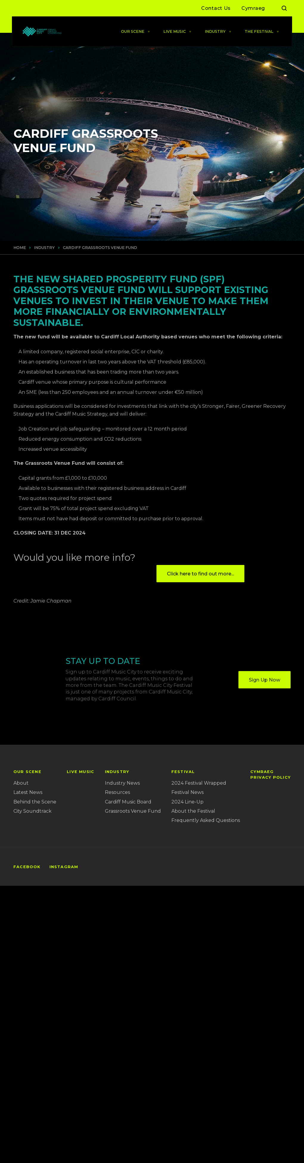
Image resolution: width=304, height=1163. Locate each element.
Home (19, 247)
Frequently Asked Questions (205, 820)
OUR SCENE (132, 31)
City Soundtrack (32, 811)
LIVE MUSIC (174, 31)
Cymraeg (253, 8)
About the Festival (193, 811)
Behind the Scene (34, 802)
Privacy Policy (270, 777)
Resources (117, 792)
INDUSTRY (215, 31)
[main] (152, 443)
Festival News (187, 792)
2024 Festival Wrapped (198, 783)
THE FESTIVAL (259, 31)
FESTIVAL (183, 771)
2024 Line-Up (187, 802)
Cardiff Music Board (128, 802)
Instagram (63, 867)
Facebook (27, 867)
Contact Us (216, 8)
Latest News (27, 792)
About (21, 783)
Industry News (122, 783)
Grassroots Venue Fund (133, 811)
